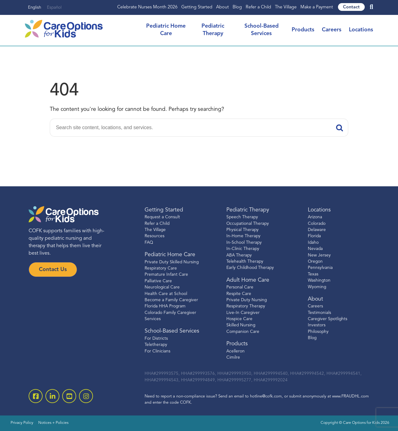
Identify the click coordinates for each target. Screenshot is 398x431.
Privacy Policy (22, 423)
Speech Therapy (242, 217)
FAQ (149, 243)
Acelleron (235, 351)
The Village (286, 7)
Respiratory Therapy (245, 306)
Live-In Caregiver (243, 313)
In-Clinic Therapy (242, 249)
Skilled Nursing (240, 325)
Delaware (317, 230)
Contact (351, 7)
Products (303, 30)
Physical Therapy (242, 230)
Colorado (317, 224)
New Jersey (319, 255)
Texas (313, 274)
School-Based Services (172, 331)
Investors (317, 325)
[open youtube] (69, 396)
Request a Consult (162, 217)
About (222, 7)
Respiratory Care (161, 268)
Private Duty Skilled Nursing (172, 262)
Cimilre (233, 358)
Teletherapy (156, 345)
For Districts (156, 339)
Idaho (313, 243)
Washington (319, 281)
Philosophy (318, 332)
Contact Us (53, 269)
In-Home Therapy (243, 236)
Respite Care (238, 294)
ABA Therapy (239, 255)
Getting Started (196, 7)
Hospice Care (239, 319)
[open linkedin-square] (52, 396)
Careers (331, 30)
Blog (237, 7)
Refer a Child (258, 7)
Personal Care (239, 287)
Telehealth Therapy (244, 262)
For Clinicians (157, 351)
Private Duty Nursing (246, 300)
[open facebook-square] (36, 396)
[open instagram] (86, 396)
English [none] (34, 8)
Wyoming (317, 287)
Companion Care (242, 332)
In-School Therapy (244, 243)
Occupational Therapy (247, 224)
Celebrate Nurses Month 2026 (147, 7)
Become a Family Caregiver (171, 300)
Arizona (315, 217)
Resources (154, 236)
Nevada (315, 249)
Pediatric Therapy (247, 210)
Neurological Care (162, 287)
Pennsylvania (320, 268)
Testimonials (319, 313)
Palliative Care (158, 281)
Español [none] (54, 8)
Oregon (315, 262)
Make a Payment (316, 7)
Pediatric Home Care (170, 254)
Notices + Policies (53, 423)
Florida (314, 236)
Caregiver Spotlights (327, 319)
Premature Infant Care (166, 275)
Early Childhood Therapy (250, 268)
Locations (361, 30)
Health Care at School (166, 294)
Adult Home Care (247, 280)
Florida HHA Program (165, 306)
